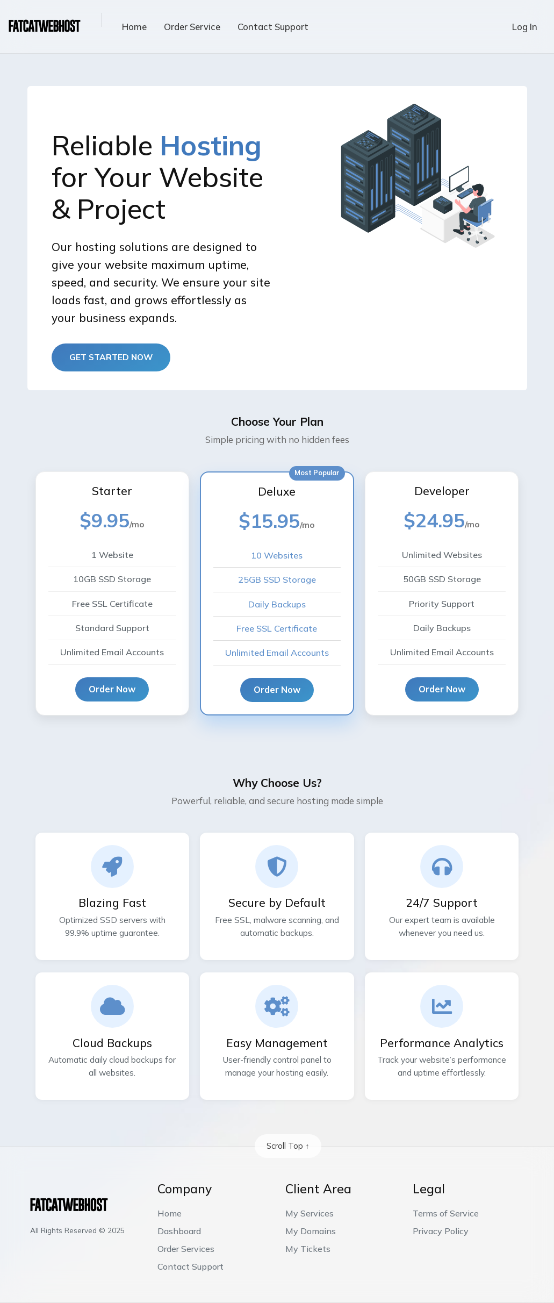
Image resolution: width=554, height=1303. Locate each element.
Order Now (112, 689)
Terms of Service (446, 1213)
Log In (524, 26)
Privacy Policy (441, 1231)
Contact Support (273, 26)
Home (134, 26)
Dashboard (179, 1231)
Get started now (111, 357)
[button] (93, 20)
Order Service (192, 26)
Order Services (185, 1248)
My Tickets (307, 1248)
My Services (309, 1213)
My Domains (310, 1231)
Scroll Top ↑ (288, 1146)
